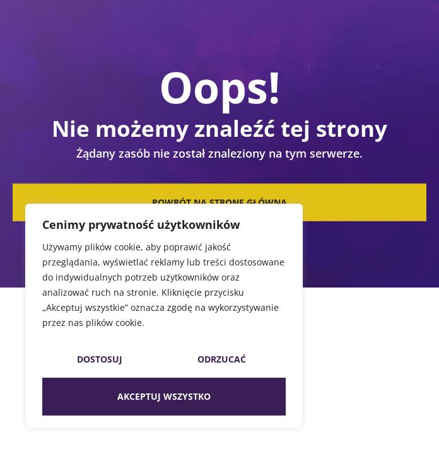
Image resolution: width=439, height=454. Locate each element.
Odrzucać (221, 359)
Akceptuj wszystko (164, 396)
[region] (164, 316)
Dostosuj (99, 359)
